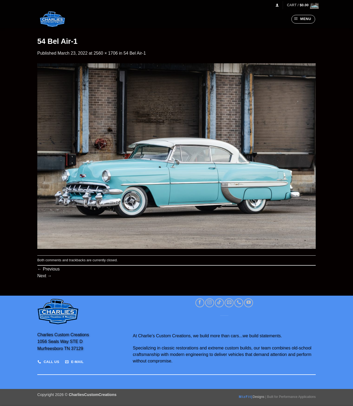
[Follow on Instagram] (209, 302)
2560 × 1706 (106, 53)
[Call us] (238, 302)
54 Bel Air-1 (135, 53)
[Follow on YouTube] (248, 302)
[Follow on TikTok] (219, 302)
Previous (48, 269)
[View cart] (301, 5)
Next (44, 275)
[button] (277, 5)
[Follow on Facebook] (199, 302)
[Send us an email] (229, 302)
